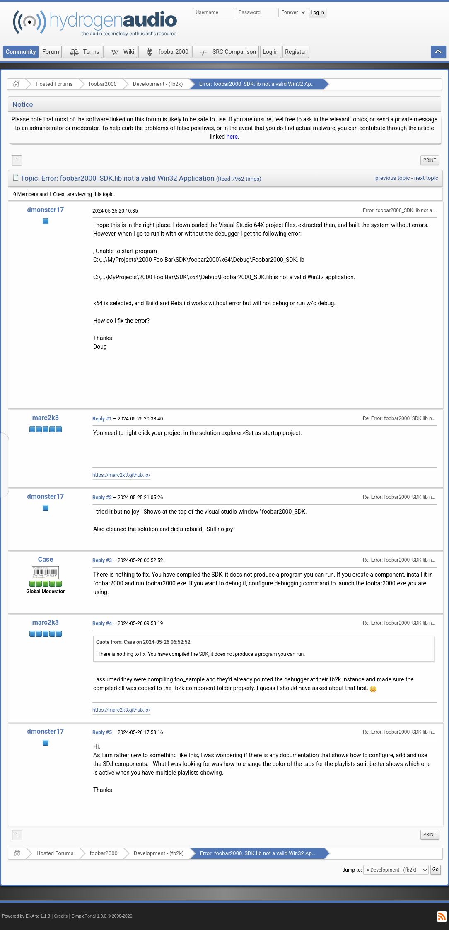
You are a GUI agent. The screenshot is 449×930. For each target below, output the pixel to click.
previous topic (392, 178)
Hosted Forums (54, 84)
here (232, 136)
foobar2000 (103, 84)
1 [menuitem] (16, 160)
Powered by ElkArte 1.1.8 (26, 916)
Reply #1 (102, 419)
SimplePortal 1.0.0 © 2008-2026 (102, 916)
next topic (426, 178)
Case (45, 559)
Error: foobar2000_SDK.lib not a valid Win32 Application (265, 84)
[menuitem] (429, 160)
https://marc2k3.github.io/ (121, 475)
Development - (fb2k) (158, 84)
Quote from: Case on (143, 642)
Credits (61, 916)
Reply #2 (102, 497)
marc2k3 (45, 418)
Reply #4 (102, 623)
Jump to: (352, 870)
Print (429, 160)
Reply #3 (102, 560)
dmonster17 (45, 210)
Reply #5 (102, 732)
